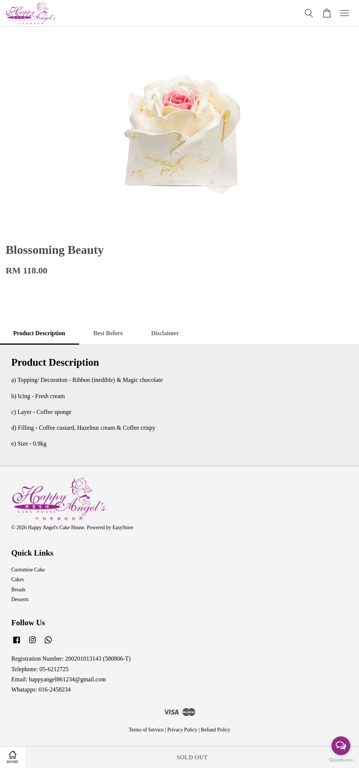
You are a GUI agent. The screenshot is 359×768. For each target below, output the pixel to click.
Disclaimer (165, 333)
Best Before (108, 333)
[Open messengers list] (341, 745)
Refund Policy (215, 730)
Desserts (20, 599)
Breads (18, 589)
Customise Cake (28, 570)
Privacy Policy (182, 730)
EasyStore (122, 527)
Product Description (39, 333)
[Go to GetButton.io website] (341, 760)
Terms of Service (146, 730)
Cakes (17, 579)
